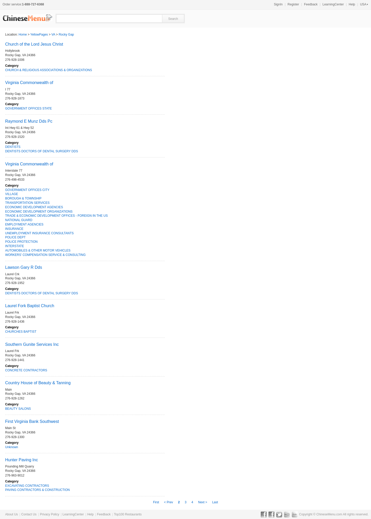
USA (364, 4)
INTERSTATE (14, 246)
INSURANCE (14, 229)
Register (293, 4)
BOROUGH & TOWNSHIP (23, 198)
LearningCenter (333, 4)
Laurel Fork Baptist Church (29, 306)
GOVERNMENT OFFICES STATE (28, 108)
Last (215, 502)
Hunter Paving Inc (21, 460)
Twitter (279, 514)
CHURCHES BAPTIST (20, 331)
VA (53, 34)
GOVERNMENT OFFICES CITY (27, 190)
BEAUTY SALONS (18, 409)
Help (352, 4)
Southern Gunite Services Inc (32, 344)
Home (23, 34)
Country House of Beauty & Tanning (38, 383)
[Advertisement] (309, 176)
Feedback (311, 4)
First (156, 502)
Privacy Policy (49, 514)
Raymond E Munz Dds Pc (28, 121)
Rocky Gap (66, 34)
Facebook (263, 514)
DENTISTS (12, 147)
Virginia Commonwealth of (29, 82)
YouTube (287, 514)
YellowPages (39, 34)
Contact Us (28, 514)
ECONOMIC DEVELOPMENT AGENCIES (34, 207)
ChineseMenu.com (329, 514)
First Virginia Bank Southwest (32, 421)
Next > (203, 502)
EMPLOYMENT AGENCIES (24, 224)
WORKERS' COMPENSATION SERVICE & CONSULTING (45, 255)
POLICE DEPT (15, 237)
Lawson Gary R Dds (23, 267)
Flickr (294, 514)
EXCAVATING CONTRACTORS (27, 486)
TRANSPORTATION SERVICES (27, 203)
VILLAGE (11, 194)
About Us (11, 514)
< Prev (169, 502)
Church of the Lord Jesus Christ (34, 44)
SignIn (278, 4)
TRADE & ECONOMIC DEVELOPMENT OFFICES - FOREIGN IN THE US (56, 215)
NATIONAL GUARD (18, 220)
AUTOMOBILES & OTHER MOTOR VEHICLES (38, 250)
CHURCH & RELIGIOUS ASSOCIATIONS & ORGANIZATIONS (48, 70)
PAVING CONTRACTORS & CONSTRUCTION (37, 490)
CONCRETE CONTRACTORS (26, 370)
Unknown (11, 447)
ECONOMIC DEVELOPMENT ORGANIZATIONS (39, 211)
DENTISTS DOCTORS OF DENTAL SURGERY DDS (41, 151)
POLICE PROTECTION (21, 242)
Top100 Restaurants (127, 514)
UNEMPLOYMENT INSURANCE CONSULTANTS (39, 233)
